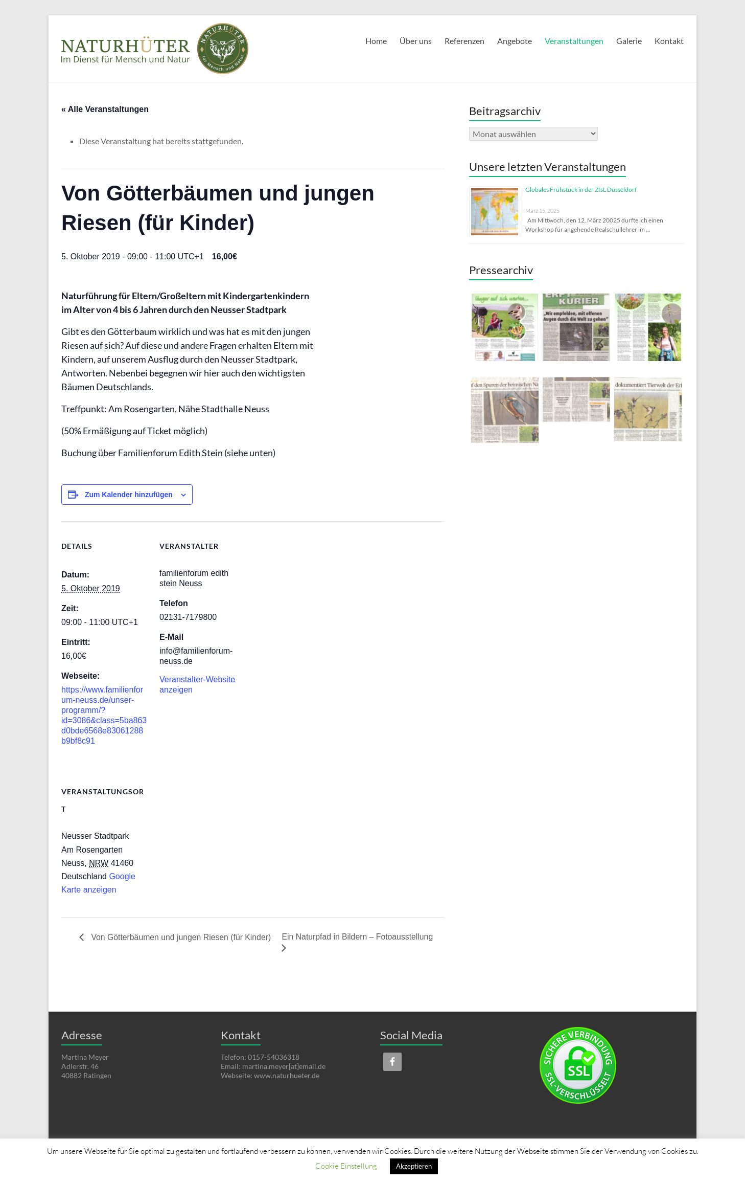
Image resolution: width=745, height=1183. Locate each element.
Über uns (416, 41)
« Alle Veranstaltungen (105, 109)
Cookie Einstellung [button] (346, 1165)
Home (376, 41)
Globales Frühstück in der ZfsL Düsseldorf (581, 189)
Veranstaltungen (574, 41)
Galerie (629, 41)
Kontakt (669, 41)
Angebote (514, 41)
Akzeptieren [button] (414, 1166)
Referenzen (464, 41)
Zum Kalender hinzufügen (129, 494)
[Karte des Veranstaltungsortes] (213, 837)
